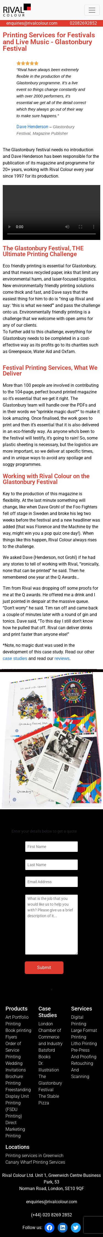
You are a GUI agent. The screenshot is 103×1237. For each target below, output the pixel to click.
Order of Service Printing (13, 1050)
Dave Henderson (32, 126)
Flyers (11, 1037)
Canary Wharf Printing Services (35, 1162)
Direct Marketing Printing (15, 1129)
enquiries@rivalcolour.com (31, 23)
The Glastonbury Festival (50, 1083)
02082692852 (83, 23)
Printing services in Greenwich (34, 1155)
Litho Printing (84, 1043)
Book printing (18, 1030)
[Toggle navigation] (92, 10)
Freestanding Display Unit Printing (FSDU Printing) (18, 1103)
